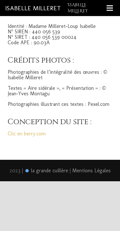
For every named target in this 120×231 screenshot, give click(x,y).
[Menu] (109, 8)
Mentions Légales (91, 170)
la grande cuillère (46, 170)
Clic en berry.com (27, 134)
